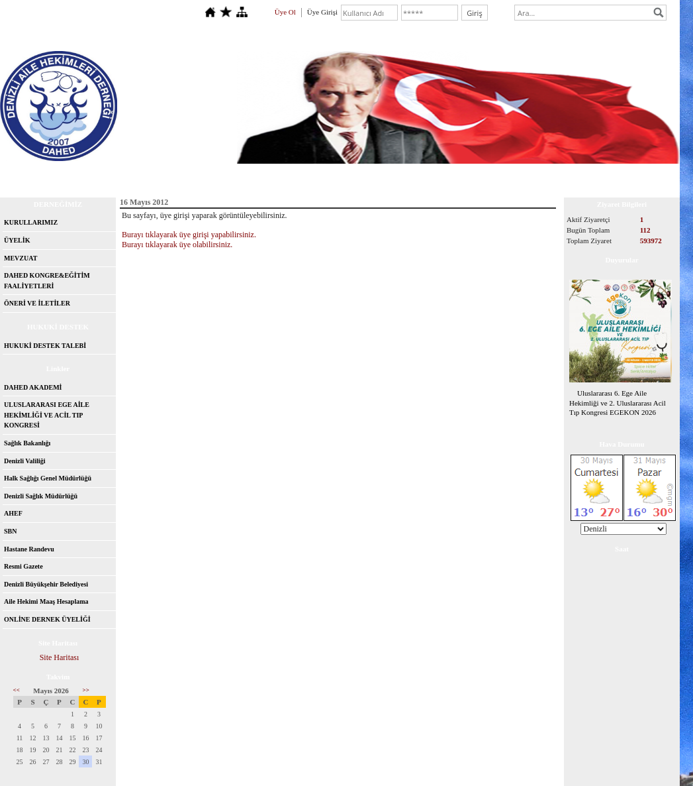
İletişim (156, 176)
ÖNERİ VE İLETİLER (37, 303)
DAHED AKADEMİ (33, 387)
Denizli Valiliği (25, 461)
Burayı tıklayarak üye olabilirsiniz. (177, 244)
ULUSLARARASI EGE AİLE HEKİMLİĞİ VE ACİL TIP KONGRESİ (46, 415)
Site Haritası (59, 657)
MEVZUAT (20, 258)
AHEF (13, 513)
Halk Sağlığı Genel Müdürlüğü (47, 478)
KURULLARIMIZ (31, 222)
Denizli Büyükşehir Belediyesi (46, 584)
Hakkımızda (100, 176)
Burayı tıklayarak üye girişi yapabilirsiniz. (189, 234)
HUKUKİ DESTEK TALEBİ (45, 345)
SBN (10, 531)
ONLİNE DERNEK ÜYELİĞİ (47, 619)
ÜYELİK (17, 240)
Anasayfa (40, 176)
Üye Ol (285, 12)
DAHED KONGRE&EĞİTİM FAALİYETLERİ (47, 281)
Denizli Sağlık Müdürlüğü (40, 496)
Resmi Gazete (23, 566)
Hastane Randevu (29, 549)
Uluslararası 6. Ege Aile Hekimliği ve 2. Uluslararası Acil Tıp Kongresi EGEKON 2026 (617, 403)
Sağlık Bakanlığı (27, 443)
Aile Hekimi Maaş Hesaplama (46, 601)
